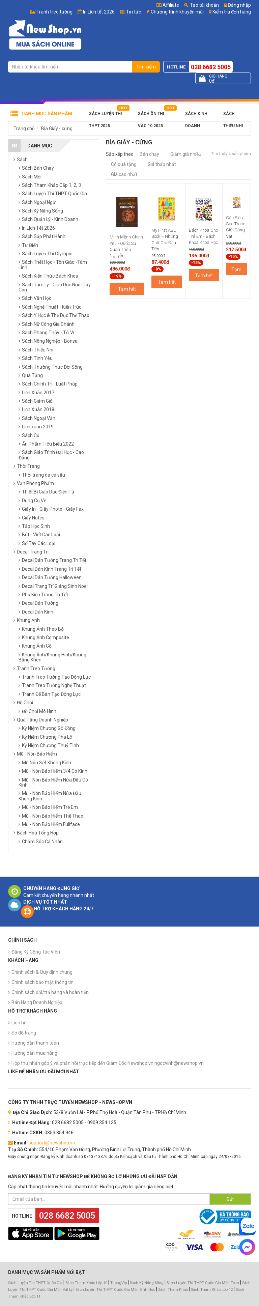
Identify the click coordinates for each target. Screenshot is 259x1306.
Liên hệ (18, 1022)
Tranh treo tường (54, 12)
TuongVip (118, 1283)
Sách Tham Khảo (173, 1289)
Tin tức (133, 12)
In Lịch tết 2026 (99, 12)
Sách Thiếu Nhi (233, 115)
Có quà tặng (124, 164)
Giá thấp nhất (162, 164)
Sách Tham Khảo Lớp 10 (86, 1283)
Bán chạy (149, 154)
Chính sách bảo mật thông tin (42, 982)
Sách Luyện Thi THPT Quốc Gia (35, 1283)
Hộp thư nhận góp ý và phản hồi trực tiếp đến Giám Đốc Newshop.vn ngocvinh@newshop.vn (107, 1063)
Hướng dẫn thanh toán (35, 1043)
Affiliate (167, 5)
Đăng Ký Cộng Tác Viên (35, 952)
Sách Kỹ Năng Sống (147, 1283)
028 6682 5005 (211, 66)
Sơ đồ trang (23, 1032)
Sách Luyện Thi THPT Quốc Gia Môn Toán (203, 1283)
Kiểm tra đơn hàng (231, 12)
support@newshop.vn (52, 1142)
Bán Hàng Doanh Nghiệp (36, 1002)
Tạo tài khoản (201, 5)
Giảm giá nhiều (185, 154)
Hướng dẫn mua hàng (34, 1053)
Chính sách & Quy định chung (42, 972)
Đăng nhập (237, 5)
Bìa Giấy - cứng (57, 128)
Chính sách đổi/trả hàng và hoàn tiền (50, 992)
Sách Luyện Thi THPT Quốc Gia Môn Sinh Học (115, 1289)
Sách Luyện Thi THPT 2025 (105, 115)
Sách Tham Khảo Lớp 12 (212, 1289)
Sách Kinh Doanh (196, 115)
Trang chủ (24, 128)
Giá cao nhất (124, 174)
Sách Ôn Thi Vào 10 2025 (151, 115)
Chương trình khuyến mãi (177, 12)
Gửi (230, 1199)
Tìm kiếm (146, 66)
